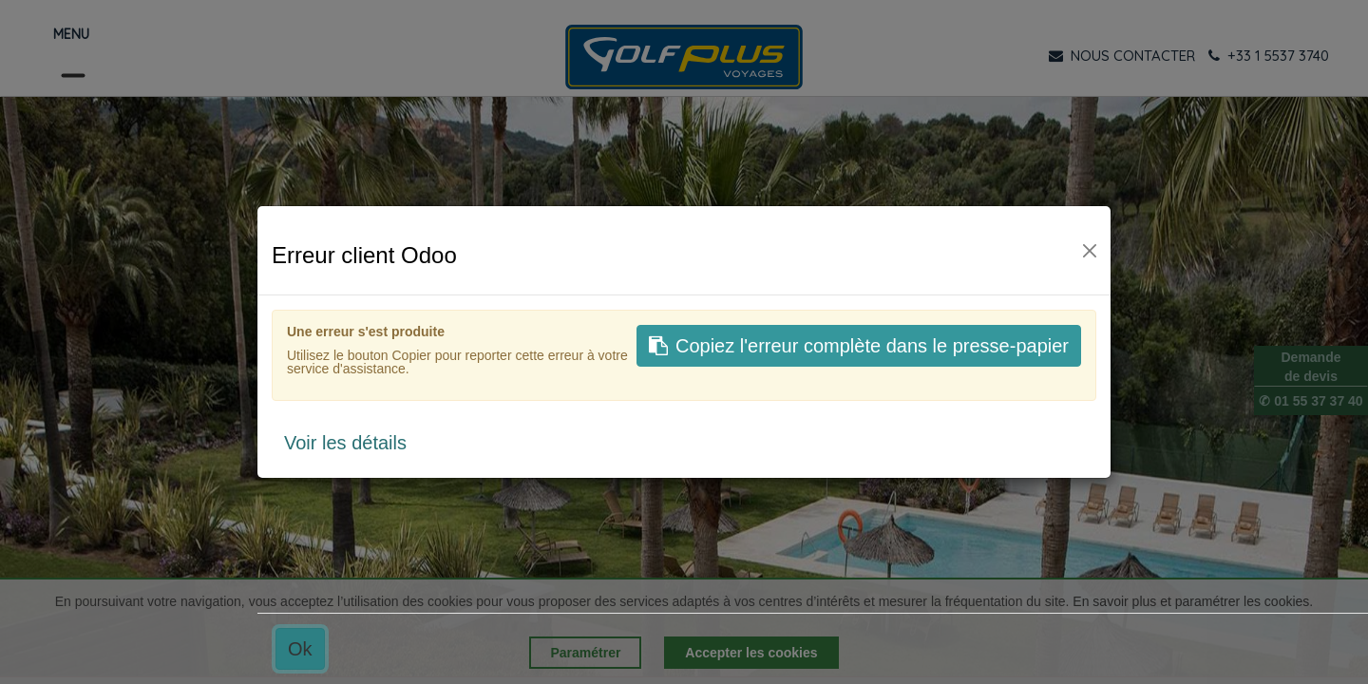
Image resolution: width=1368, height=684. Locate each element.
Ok (300, 648)
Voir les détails (345, 442)
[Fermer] (1089, 251)
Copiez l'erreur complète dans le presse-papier (859, 345)
